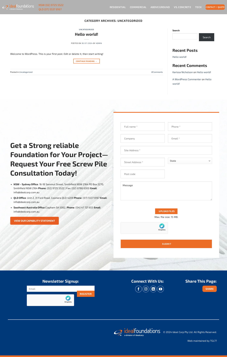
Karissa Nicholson (182, 72)
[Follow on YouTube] (160, 289)
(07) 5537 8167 (50, 9)
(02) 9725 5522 (51, 4)
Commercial (138, 7)
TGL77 (213, 340)
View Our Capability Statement (34, 220)
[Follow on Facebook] (138, 289)
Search (176, 30)
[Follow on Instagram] (146, 289)
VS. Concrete (182, 7)
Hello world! (86, 34)
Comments (157, 72)
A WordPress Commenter (186, 79)
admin (99, 43)
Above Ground (160, 7)
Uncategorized (86, 29)
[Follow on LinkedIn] (153, 289)
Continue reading (86, 61)
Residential (118, 7)
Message (166, 190)
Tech (198, 7)
